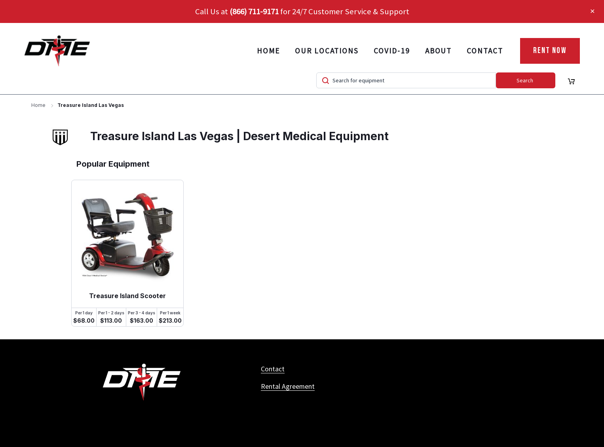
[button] (592, 11)
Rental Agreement (288, 386)
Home (268, 50)
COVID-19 (392, 50)
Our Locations (327, 50)
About (438, 50)
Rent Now (550, 50)
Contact (485, 50)
